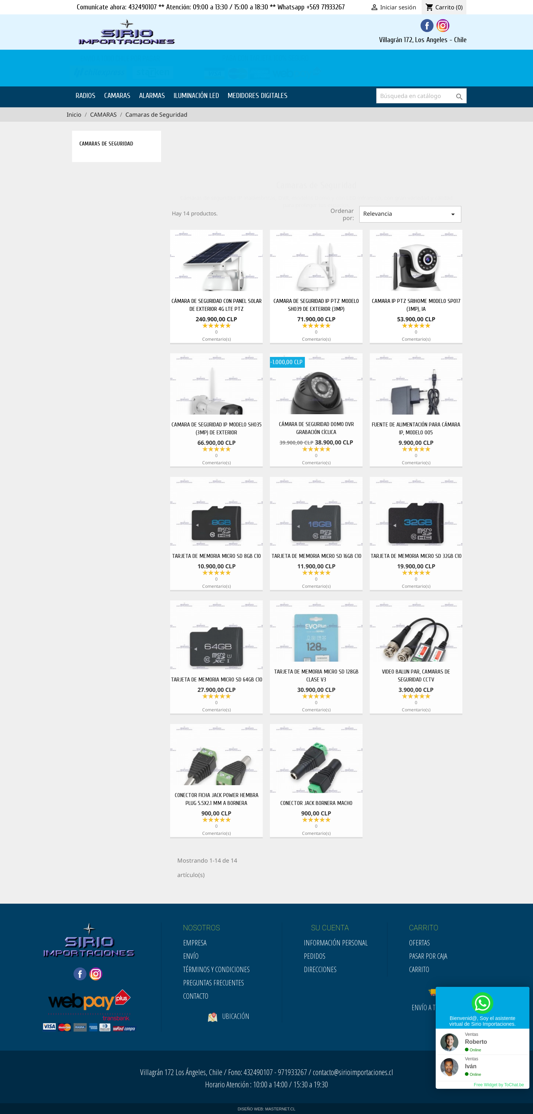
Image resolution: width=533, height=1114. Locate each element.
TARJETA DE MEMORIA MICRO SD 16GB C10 (316, 556)
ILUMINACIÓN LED (196, 95)
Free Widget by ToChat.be (499, 1084)
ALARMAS (152, 95)
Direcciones (320, 969)
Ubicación (228, 1022)
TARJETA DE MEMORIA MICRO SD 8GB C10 (216, 556)
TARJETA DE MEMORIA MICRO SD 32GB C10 (416, 556)
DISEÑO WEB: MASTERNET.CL (266, 1109)
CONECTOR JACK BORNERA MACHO (316, 803)
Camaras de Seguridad (106, 144)
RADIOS (86, 95)
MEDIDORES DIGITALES (258, 95)
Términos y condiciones (216, 969)
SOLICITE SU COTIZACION (423, 69)
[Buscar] (421, 95)
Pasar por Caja (428, 956)
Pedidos (314, 956)
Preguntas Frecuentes (213, 983)
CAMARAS (117, 95)
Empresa (194, 943)
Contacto (195, 996)
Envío (191, 956)
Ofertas (419, 943)
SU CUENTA (330, 927)
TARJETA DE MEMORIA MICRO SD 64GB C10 (216, 679)
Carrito (419, 969)
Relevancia (410, 214)
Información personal (336, 943)
